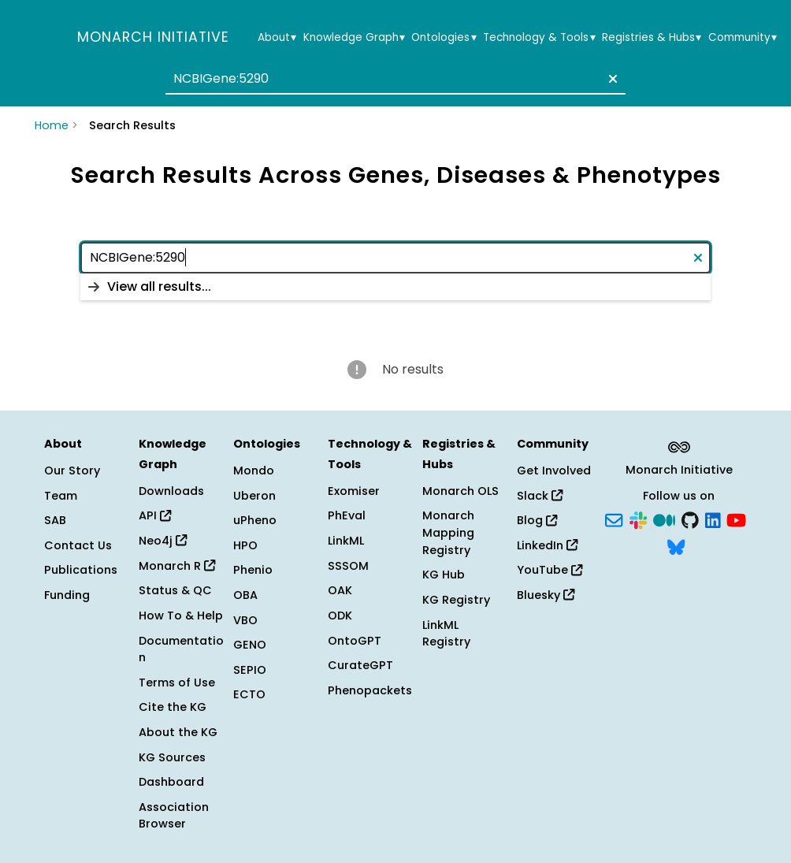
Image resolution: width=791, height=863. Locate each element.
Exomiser (354, 491)
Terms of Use (177, 682)
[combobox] (395, 79)
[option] (395, 286)
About (277, 38)
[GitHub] (690, 519)
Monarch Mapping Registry (448, 532)
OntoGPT (354, 641)
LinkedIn (547, 545)
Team (60, 496)
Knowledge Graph (354, 38)
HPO (245, 545)
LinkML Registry (446, 633)
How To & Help (181, 615)
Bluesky (545, 595)
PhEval (347, 515)
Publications (80, 570)
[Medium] (664, 519)
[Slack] (638, 519)
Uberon (254, 496)
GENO (249, 645)
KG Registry (456, 600)
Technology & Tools (539, 38)
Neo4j (163, 541)
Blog (537, 520)
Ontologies (443, 38)
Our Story (72, 470)
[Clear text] (610, 79)
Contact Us (78, 545)
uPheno (255, 520)
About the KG (178, 732)
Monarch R (177, 566)
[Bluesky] (676, 545)
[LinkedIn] (713, 519)
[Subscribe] (613, 519)
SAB (55, 520)
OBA (245, 595)
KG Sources (172, 757)
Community (742, 38)
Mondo (253, 470)
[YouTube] (736, 519)
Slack (540, 496)
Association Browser (174, 815)
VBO (245, 620)
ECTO (249, 694)
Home (52, 125)
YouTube (549, 570)
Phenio (253, 570)
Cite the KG (172, 707)
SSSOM (348, 566)
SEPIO (249, 670)
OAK (340, 590)
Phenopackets (370, 690)
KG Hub (443, 574)
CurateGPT (360, 665)
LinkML (346, 541)
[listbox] (395, 286)
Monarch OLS (460, 491)
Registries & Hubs (651, 38)
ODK (340, 615)
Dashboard (171, 782)
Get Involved (554, 470)
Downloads (171, 491)
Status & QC (175, 590)
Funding (67, 595)
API (155, 515)
